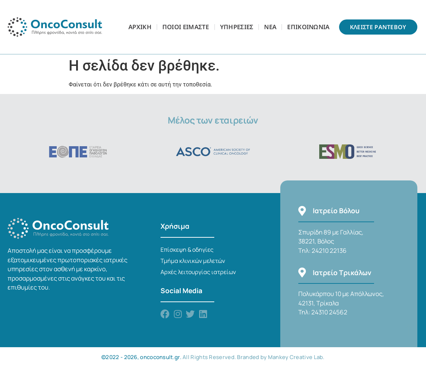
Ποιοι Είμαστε (185, 27)
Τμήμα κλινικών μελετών (193, 261)
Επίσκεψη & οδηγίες (187, 250)
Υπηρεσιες (237, 27)
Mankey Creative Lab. (296, 357)
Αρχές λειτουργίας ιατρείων (198, 272)
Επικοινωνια (308, 27)
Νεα (270, 27)
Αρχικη (139, 27)
